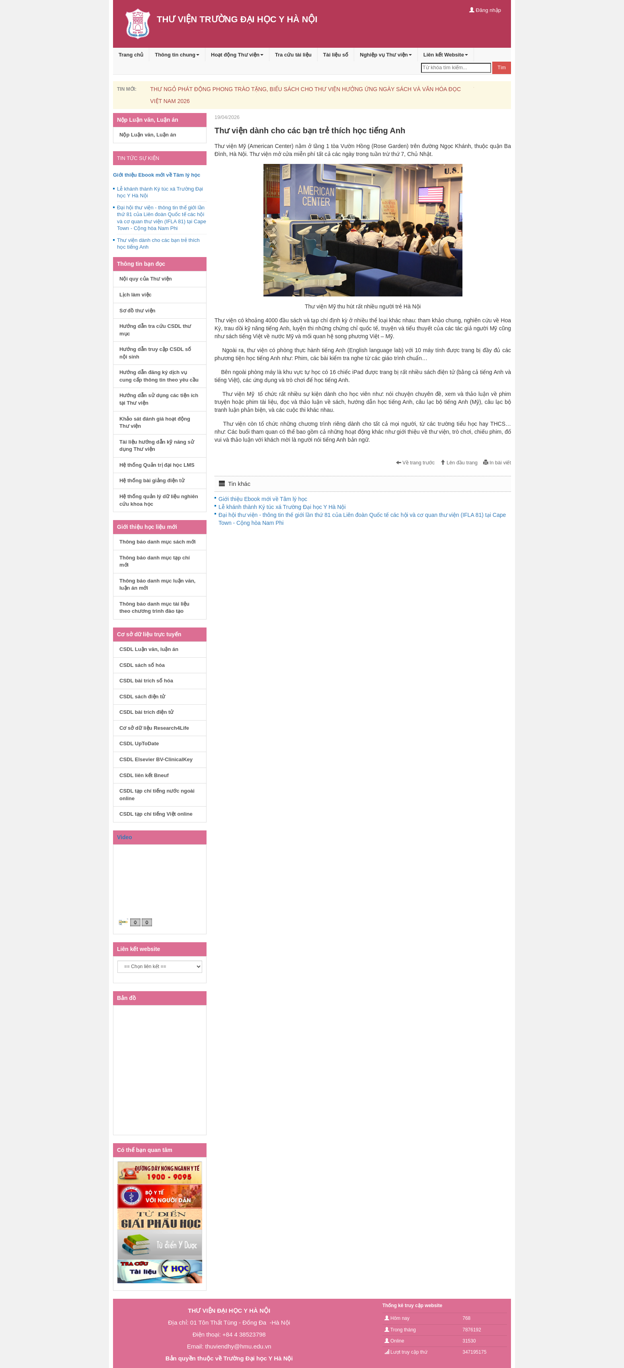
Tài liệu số (335, 55)
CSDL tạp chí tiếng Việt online (156, 814)
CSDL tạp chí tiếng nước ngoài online (157, 794)
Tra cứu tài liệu (293, 55)
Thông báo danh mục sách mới (157, 542)
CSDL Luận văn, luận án (148, 649)
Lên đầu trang (459, 463)
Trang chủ (131, 55)
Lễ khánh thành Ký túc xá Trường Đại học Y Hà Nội (282, 507)
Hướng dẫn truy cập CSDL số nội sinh (155, 353)
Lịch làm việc (135, 295)
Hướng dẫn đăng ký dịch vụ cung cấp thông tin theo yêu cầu (159, 376)
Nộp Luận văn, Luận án (147, 135)
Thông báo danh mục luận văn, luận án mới (157, 584)
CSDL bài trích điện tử (146, 712)
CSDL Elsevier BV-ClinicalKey (156, 759)
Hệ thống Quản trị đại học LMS (157, 465)
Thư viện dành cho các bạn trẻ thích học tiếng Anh (158, 243)
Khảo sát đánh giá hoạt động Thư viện (154, 422)
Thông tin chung (177, 55)
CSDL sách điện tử (142, 697)
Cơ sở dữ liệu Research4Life (154, 728)
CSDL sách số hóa (142, 665)
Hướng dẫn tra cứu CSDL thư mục (155, 330)
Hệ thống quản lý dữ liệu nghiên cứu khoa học (158, 500)
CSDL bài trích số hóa (146, 681)
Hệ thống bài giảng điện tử (152, 480)
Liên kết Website (445, 55)
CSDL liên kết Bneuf (144, 775)
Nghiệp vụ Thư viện (386, 55)
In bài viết (497, 463)
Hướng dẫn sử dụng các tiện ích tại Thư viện (158, 399)
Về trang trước (415, 463)
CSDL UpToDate (139, 743)
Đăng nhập (485, 10)
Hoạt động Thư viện (237, 55)
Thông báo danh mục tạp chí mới (154, 561)
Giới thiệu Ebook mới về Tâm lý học (262, 499)
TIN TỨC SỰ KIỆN (138, 158)
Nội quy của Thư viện (145, 279)
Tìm (501, 67)
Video (124, 837)
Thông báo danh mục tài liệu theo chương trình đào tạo (154, 607)
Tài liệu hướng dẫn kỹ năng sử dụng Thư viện (156, 445)
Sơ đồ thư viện (137, 311)
